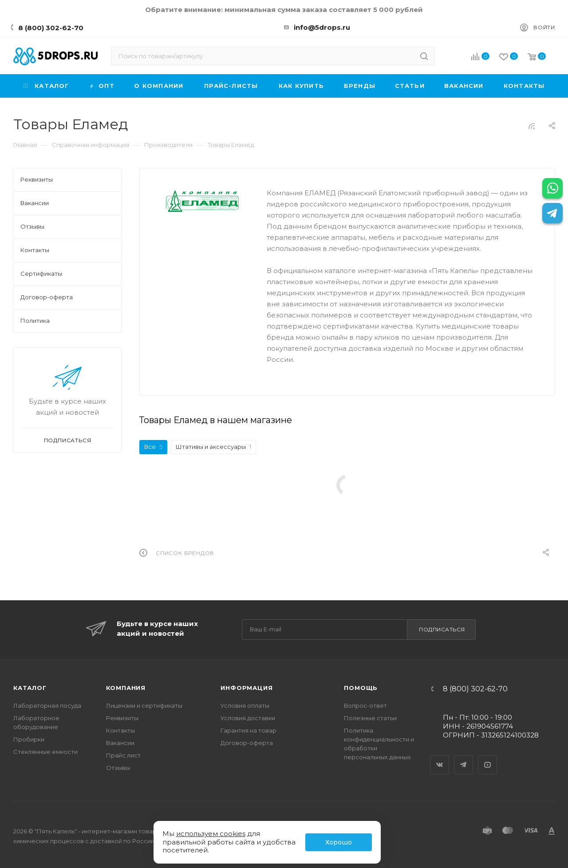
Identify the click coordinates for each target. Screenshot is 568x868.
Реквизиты (122, 717)
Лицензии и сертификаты (144, 705)
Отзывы (118, 767)
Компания (126, 687)
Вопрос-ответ (365, 705)
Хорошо (338, 842)
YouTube (487, 757)
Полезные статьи (370, 717)
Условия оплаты (245, 705)
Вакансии (120, 742)
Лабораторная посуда (47, 705)
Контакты (120, 730)
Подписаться (442, 629)
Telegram (463, 757)
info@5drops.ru (322, 27)
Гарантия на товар (248, 730)
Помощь (361, 687)
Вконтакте (439, 757)
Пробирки (28, 739)
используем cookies (210, 833)
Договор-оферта (247, 742)
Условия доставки (248, 717)
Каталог (30, 687)
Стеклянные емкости (45, 751)
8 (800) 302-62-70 (50, 28)
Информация (246, 687)
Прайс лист (123, 755)
